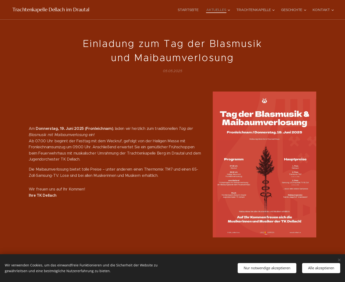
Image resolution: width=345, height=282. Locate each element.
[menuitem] (187, 10)
